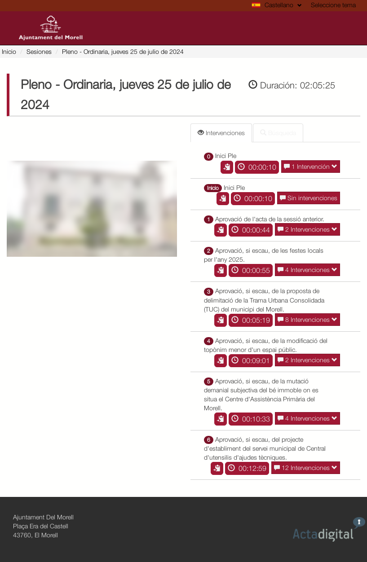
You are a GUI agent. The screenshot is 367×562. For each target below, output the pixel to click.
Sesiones (39, 51)
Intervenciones (221, 132)
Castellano (277, 4)
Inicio (9, 51)
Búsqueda (278, 132)
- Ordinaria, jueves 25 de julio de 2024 (123, 51)
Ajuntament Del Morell (43, 517)
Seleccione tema (333, 5)
